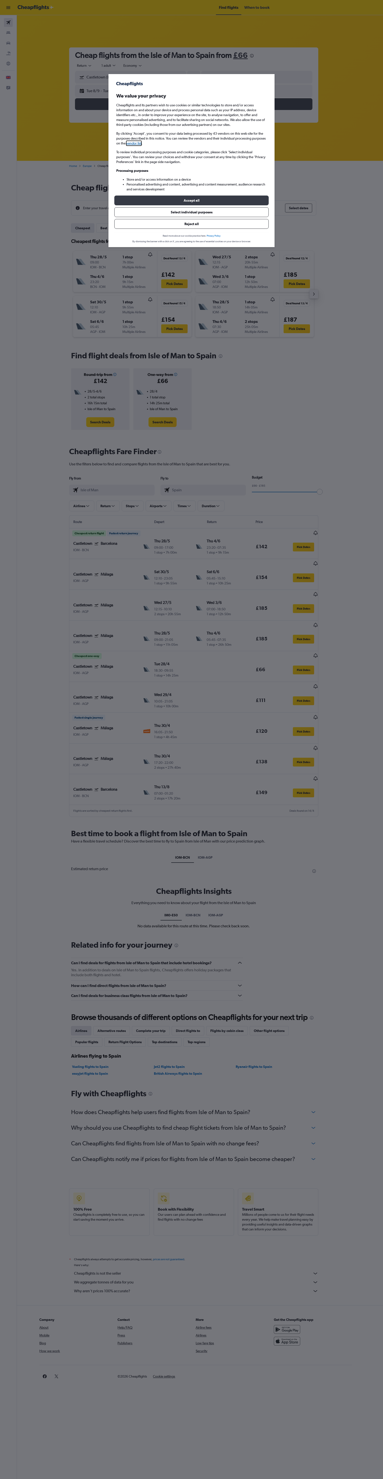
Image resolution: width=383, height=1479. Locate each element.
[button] (191, 200)
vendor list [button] (133, 143)
